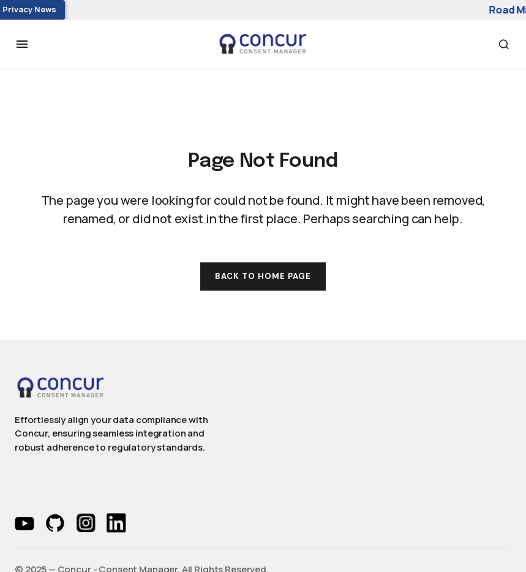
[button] (22, 44)
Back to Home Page (263, 276)
